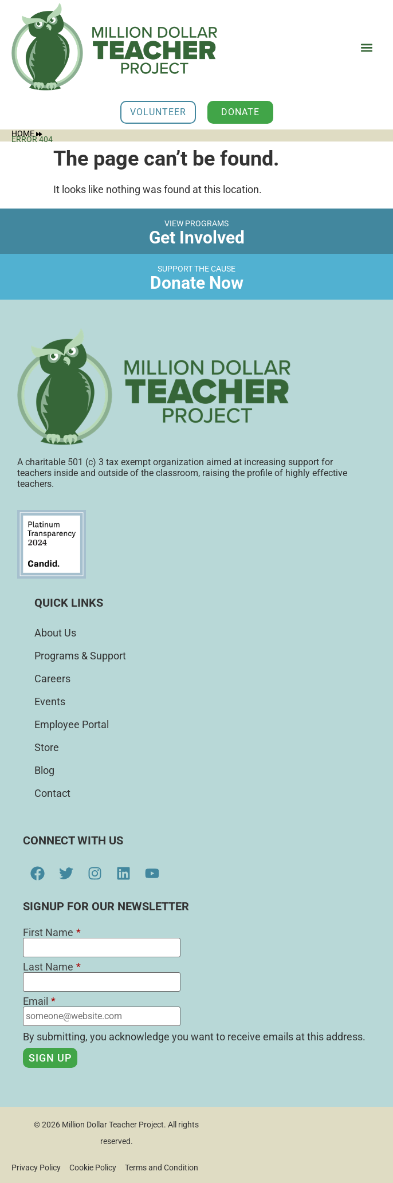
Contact (52, 793)
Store (46, 747)
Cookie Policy (92, 1167)
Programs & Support (80, 656)
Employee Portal (71, 724)
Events (49, 701)
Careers (52, 679)
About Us (55, 633)
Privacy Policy (36, 1167)
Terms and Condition (161, 1167)
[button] (366, 47)
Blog (44, 770)
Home (26, 133)
